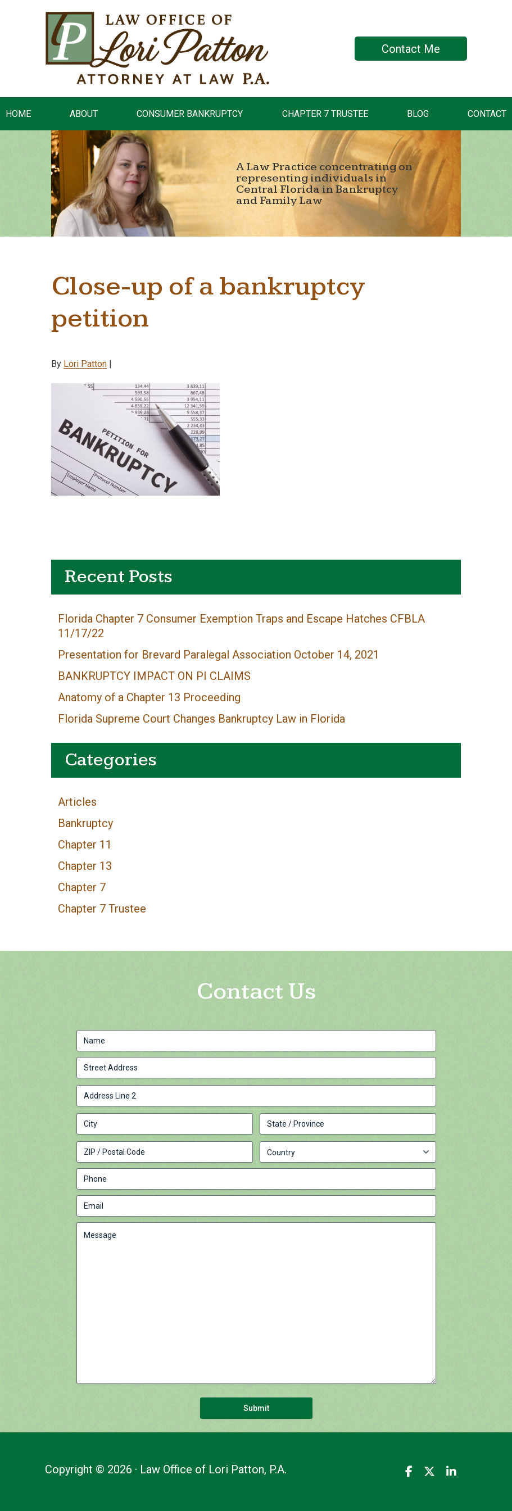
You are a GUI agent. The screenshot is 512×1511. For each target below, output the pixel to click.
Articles (77, 802)
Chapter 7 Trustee (102, 908)
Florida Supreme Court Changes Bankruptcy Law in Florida (201, 718)
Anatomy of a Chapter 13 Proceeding (149, 697)
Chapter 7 (82, 887)
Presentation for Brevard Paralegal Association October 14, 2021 (218, 654)
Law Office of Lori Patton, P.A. (118, 20)
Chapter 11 (85, 844)
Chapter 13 (85, 866)
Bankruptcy (85, 823)
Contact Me (411, 49)
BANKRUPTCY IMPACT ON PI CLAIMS (154, 676)
